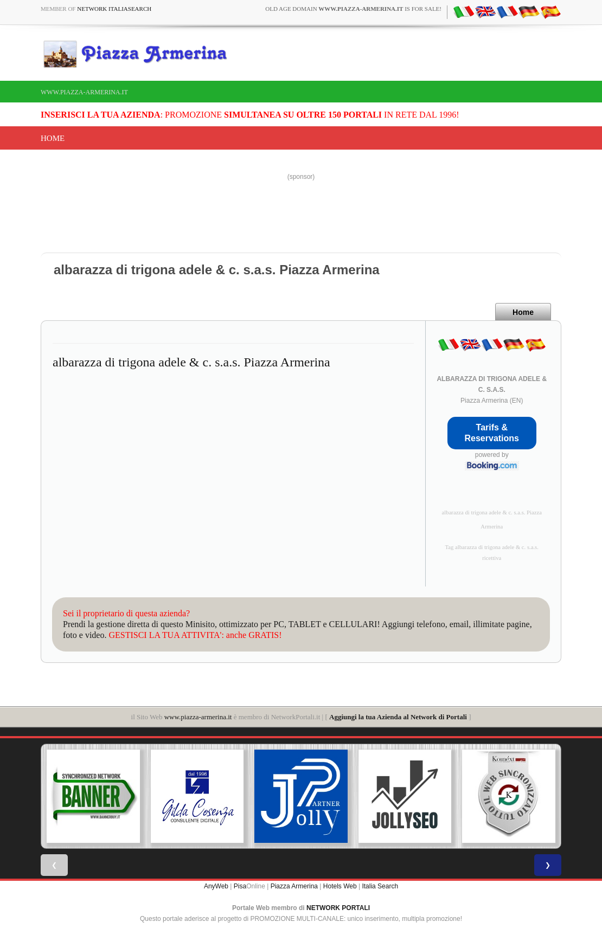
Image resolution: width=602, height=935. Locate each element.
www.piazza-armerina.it (84, 92)
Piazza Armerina (294, 886)
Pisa (240, 886)
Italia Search (380, 886)
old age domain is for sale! (353, 8)
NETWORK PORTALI (338, 908)
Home (53, 138)
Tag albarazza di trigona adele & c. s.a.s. (492, 547)
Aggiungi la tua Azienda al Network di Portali (398, 717)
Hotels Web (340, 886)
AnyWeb (216, 886)
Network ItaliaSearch (114, 8)
